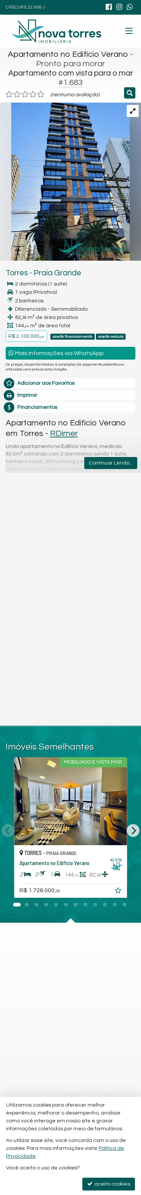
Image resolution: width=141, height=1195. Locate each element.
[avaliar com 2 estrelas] (17, 94)
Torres (17, 273)
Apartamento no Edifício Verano (68, 54)
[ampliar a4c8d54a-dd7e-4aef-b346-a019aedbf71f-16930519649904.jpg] (65, 181)
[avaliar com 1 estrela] (9, 94)
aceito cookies (108, 1184)
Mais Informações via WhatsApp (56, 353)
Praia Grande (57, 273)
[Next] (133, 831)
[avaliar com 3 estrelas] (25, 94)
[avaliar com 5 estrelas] (40, 94)
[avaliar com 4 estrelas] (32, 94)
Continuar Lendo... (111, 463)
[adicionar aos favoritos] (128, 891)
